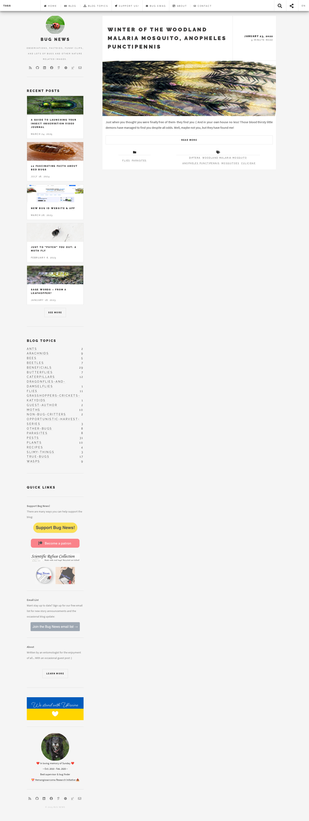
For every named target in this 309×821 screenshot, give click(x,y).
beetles (35, 363)
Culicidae (248, 163)
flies (32, 391)
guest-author (42, 405)
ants (32, 349)
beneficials (39, 367)
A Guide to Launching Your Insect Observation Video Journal (53, 123)
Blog (70, 6)
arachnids (38, 353)
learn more (55, 674)
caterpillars (41, 377)
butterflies (40, 372)
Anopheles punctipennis (201, 163)
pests (33, 438)
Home (50, 6)
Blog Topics (96, 6)
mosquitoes (230, 163)
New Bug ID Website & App (53, 208)
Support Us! (127, 6)
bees (32, 358)
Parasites (139, 161)
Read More (189, 140)
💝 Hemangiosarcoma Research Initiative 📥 (55, 780)
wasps (33, 461)
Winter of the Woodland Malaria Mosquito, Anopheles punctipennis (167, 38)
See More (55, 313)
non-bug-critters (46, 414)
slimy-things (40, 452)
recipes (35, 447)
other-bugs (39, 428)
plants (34, 442)
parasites (37, 433)
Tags (7, 5)
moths (33, 410)
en (304, 5)
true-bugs (38, 456)
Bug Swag (156, 6)
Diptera (195, 158)
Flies (126, 161)
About (180, 6)
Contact (203, 6)
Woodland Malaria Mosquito (224, 158)
